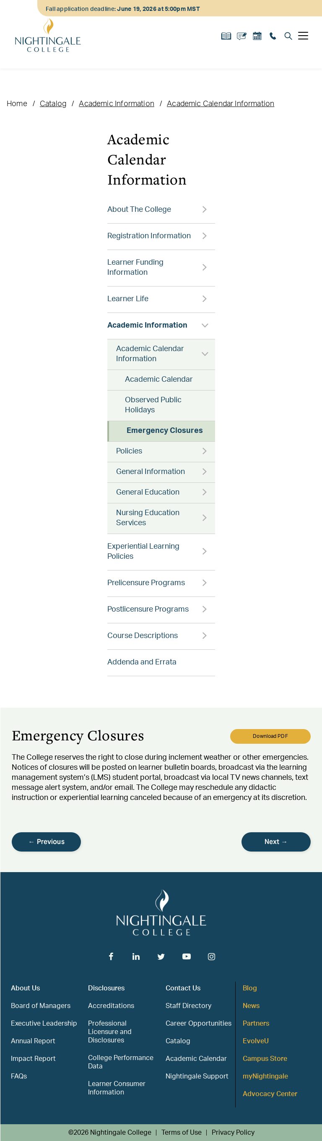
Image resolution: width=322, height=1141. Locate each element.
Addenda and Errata (142, 662)
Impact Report (33, 1058)
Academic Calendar (159, 379)
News (251, 1006)
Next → (276, 841)
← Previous (46, 841)
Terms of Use (181, 1132)
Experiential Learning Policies (143, 551)
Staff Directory (188, 1006)
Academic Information (116, 104)
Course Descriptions (142, 636)
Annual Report (33, 1041)
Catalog (53, 104)
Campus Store (265, 1058)
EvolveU (256, 1041)
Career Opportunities (198, 1023)
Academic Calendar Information (220, 104)
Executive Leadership (44, 1023)
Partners (256, 1023)
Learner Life (127, 299)
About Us (25, 988)
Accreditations (111, 1006)
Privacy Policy (233, 1132)
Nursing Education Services (147, 518)
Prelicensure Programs (146, 583)
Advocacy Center (270, 1094)
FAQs (19, 1076)
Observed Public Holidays (153, 405)
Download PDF (270, 736)
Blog (250, 988)
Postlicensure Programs (148, 609)
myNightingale (265, 1076)
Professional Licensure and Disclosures (110, 1032)
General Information (150, 472)
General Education (147, 492)
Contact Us (183, 988)
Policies (129, 451)
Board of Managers (40, 1006)
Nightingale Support (197, 1076)
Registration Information (149, 236)
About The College (139, 210)
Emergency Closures (165, 431)
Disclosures (106, 988)
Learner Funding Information (135, 267)
